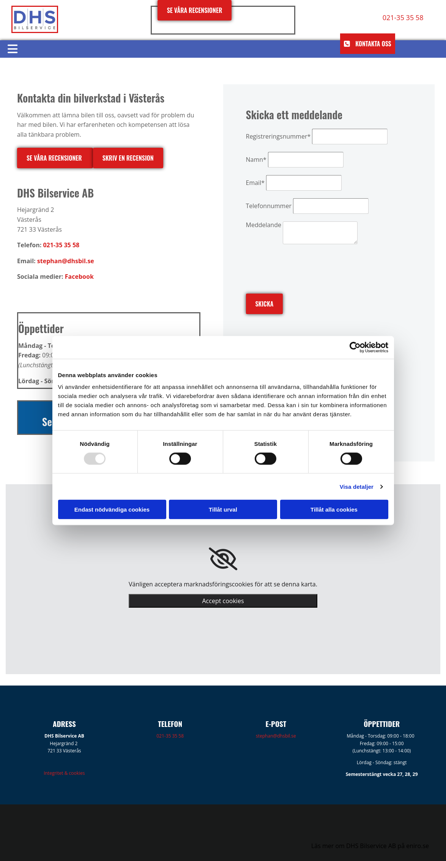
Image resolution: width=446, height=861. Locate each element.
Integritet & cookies (64, 773)
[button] (195, 10)
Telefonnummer (269, 206)
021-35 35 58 (170, 736)
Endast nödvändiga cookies (112, 509)
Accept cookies (223, 601)
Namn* (256, 159)
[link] (223, 559)
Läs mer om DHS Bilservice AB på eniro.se (370, 846)
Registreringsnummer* (278, 136)
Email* (255, 183)
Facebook (79, 276)
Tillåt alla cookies (334, 509)
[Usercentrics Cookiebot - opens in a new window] (355, 347)
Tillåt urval (223, 509)
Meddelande (263, 225)
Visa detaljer (357, 486)
